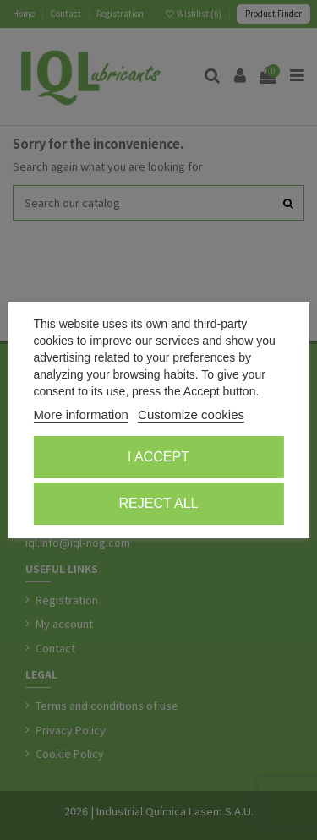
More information (80, 414)
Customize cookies (191, 414)
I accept (158, 457)
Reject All (159, 503)
